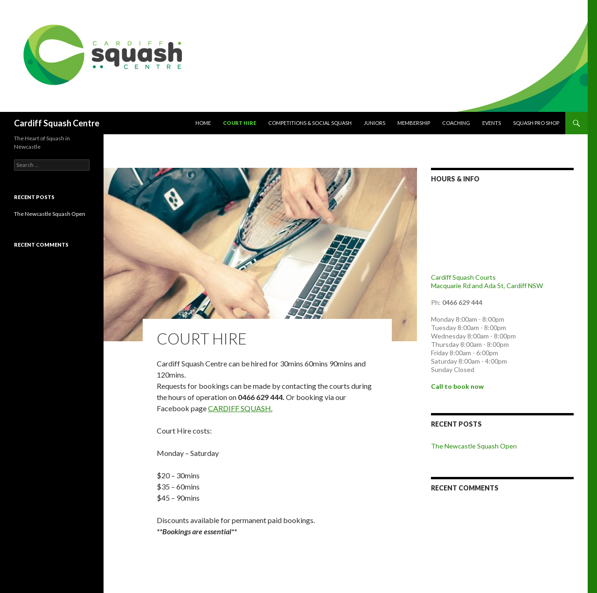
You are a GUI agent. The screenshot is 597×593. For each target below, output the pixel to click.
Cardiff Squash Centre (56, 123)
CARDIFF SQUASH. (240, 408)
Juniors (374, 123)
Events (491, 123)
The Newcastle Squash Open (474, 446)
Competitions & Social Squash (310, 123)
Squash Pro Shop (536, 123)
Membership (413, 123)
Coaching (456, 123)
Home (203, 123)
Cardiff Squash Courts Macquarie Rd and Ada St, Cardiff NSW (487, 281)
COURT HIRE (239, 123)
